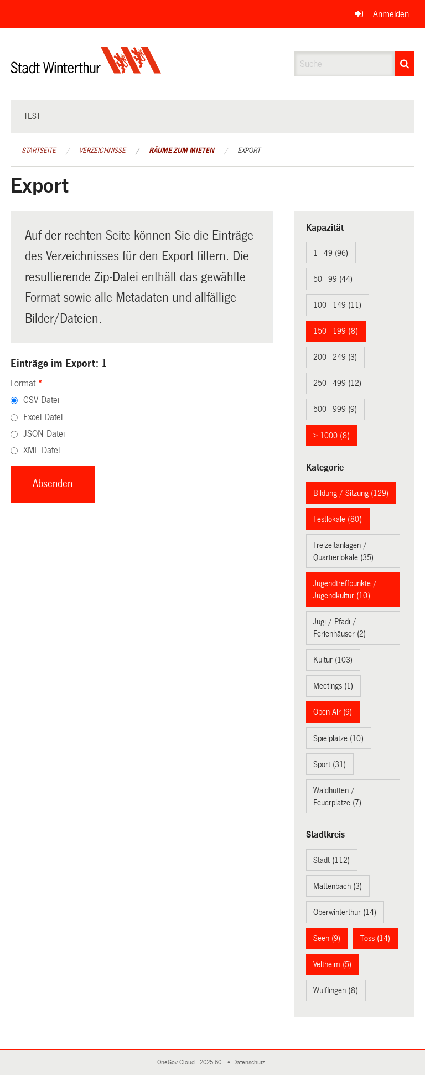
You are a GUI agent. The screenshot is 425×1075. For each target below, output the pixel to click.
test (32, 116)
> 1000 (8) (331, 435)
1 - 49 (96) (330, 253)
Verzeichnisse (102, 150)
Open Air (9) (332, 711)
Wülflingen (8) (335, 990)
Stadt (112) (331, 860)
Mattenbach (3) (337, 886)
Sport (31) (329, 764)
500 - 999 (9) (335, 409)
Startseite (39, 150)
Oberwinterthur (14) (344, 912)
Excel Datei (43, 417)
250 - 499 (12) (337, 383)
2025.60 (211, 1062)
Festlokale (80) (337, 519)
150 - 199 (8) (335, 331)
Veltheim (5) (332, 964)
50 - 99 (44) (333, 279)
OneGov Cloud (177, 1062)
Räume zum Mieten (181, 150)
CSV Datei (41, 400)
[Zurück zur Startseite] (86, 69)
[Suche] (404, 63)
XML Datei (41, 450)
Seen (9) (326, 938)
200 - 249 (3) (335, 357)
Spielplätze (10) (338, 738)
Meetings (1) (333, 685)
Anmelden (391, 14)
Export (248, 150)
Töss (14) (375, 938)
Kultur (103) (333, 659)
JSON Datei (44, 433)
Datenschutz (250, 1062)
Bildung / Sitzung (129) (350, 493)
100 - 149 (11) (337, 305)
